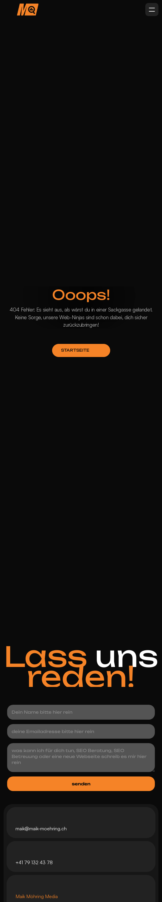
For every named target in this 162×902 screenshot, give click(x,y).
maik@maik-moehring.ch (41, 828)
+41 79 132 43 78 (34, 862)
